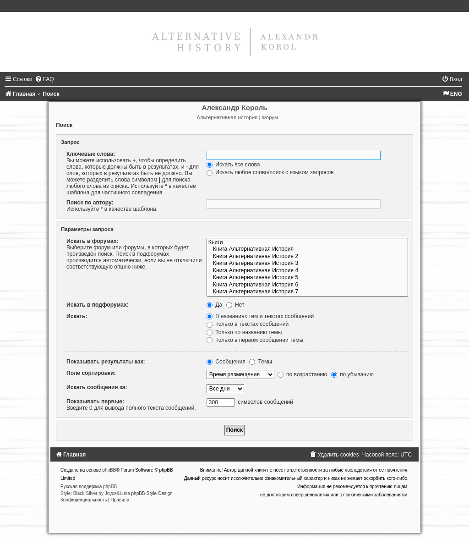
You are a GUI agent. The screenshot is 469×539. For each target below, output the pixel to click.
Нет (235, 305)
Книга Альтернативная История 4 (307, 271)
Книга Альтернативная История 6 (307, 285)
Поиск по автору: (90, 202)
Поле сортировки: (91, 373)
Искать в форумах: (92, 241)
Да (214, 305)
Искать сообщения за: (96, 387)
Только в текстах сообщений (248, 324)
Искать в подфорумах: (97, 305)
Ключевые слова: (90, 154)
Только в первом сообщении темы (255, 340)
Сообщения (226, 361)
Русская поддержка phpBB (88, 486)
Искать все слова (233, 164)
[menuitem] (44, 79)
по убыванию (352, 374)
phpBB (109, 470)
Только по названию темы (244, 332)
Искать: (76, 316)
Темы (260, 361)
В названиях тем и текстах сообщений (260, 316)
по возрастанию (302, 374)
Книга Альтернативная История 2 (307, 256)
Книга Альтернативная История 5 (307, 277)
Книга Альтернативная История (307, 249)
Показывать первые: (95, 401)
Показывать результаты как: (105, 361)
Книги (307, 242)
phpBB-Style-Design (152, 493)
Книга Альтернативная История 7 (307, 292)
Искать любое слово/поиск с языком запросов (270, 172)
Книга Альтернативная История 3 (307, 263)
